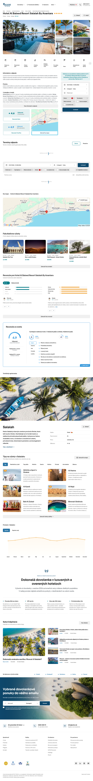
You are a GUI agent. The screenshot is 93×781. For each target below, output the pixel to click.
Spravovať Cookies (86, 774)
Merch (49, 755)
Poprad (84, 674)
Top (5, 464)
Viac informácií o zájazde (30, 106)
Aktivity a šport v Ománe (30, 471)
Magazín (5, 747)
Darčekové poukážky (30, 742)
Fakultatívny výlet (15, 464)
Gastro (42, 464)
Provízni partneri (74, 742)
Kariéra (4, 745)
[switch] (73, 175)
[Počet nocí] (75, 93)
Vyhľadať (75, 109)
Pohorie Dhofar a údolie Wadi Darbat (78, 257)
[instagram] (84, 763)
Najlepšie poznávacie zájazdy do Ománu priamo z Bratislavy (74, 640)
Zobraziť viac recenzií (46, 316)
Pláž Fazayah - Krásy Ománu (55, 257)
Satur (53, 4)
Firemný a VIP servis (30, 747)
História (34, 464)
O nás (4, 740)
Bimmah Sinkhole (75, 501)
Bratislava (61, 674)
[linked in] (80, 763)
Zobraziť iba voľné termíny (82, 175)
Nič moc (7, 293)
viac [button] (56, 307)
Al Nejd (71, 487)
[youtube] (88, 763)
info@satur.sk (72, 725)
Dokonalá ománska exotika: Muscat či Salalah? (22, 659)
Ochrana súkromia (52, 742)
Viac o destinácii (8, 447)
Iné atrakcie (66, 464)
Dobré (6, 291)
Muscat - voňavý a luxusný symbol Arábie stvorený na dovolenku (75, 659)
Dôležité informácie (53, 740)
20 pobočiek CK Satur (16, 725)
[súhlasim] (5, 306)
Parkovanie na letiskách (31, 745)
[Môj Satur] (73, 4)
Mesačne (85, 143)
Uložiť (86, 15)
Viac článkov (84, 623)
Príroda (57, 464)
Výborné (7, 287)
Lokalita (33, 354)
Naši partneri (73, 747)
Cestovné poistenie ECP (31, 740)
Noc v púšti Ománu (30, 257)
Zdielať (77, 15)
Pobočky (5, 742)
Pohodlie (33, 351)
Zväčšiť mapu (82, 200)
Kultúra (49, 464)
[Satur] (7, 5)
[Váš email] (13, 703)
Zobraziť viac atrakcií (46, 266)
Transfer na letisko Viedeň (31, 750)
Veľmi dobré (8, 289)
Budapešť (48, 674)
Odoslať (45, 703)
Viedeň (37, 674)
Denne (76, 143)
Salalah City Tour (8, 257)
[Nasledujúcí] (90, 63)
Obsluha (33, 345)
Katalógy (50, 752)
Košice (73, 674)
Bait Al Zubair (28, 501)
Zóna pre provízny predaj (76, 740)
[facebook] (76, 763)
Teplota (6, 530)
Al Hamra (72, 470)
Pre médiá (72, 745)
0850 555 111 (42, 725)
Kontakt (5, 750)
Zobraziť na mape (82, 457)
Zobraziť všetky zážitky (46, 516)
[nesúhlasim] (8, 306)
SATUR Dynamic (52, 750)
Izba (32, 348)
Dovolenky (20, 4)
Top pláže (25, 464)
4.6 (16, 16)
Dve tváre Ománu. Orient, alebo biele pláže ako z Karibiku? (74, 630)
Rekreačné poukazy (53, 747)
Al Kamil (26, 487)
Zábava (75, 464)
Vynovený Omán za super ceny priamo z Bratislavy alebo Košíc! (74, 649)
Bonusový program (52, 745)
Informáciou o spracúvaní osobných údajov (13, 709)
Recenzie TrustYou (16, 133)
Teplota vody (15, 530)
